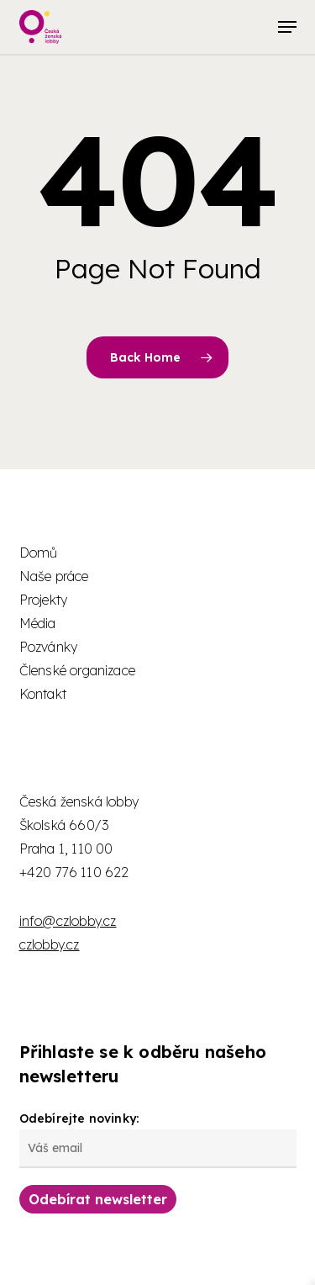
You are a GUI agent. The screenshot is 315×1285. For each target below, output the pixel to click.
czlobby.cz (49, 944)
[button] (287, 27)
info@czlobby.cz (68, 920)
